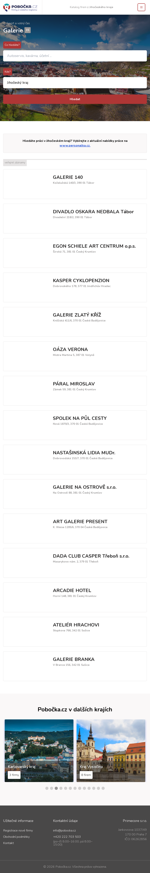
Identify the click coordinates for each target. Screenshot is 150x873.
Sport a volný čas (16, 23)
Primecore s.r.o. (135, 820)
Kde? (8, 72)
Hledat (75, 99)
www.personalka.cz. (75, 145)
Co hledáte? (12, 45)
